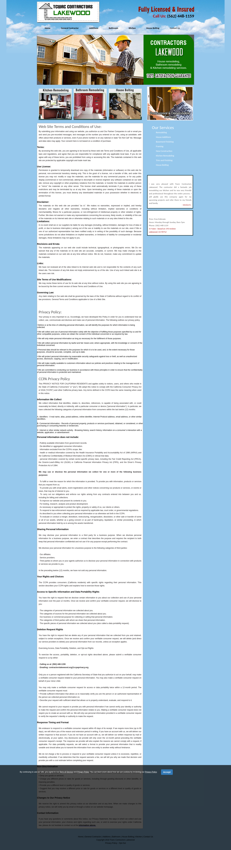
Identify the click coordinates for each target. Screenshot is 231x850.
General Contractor (70, 28)
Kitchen (132, 28)
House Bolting (152, 28)
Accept (167, 772)
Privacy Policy (83, 772)
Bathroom (113, 28)
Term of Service (66, 772)
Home (47, 28)
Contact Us (175, 28)
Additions (93, 28)
